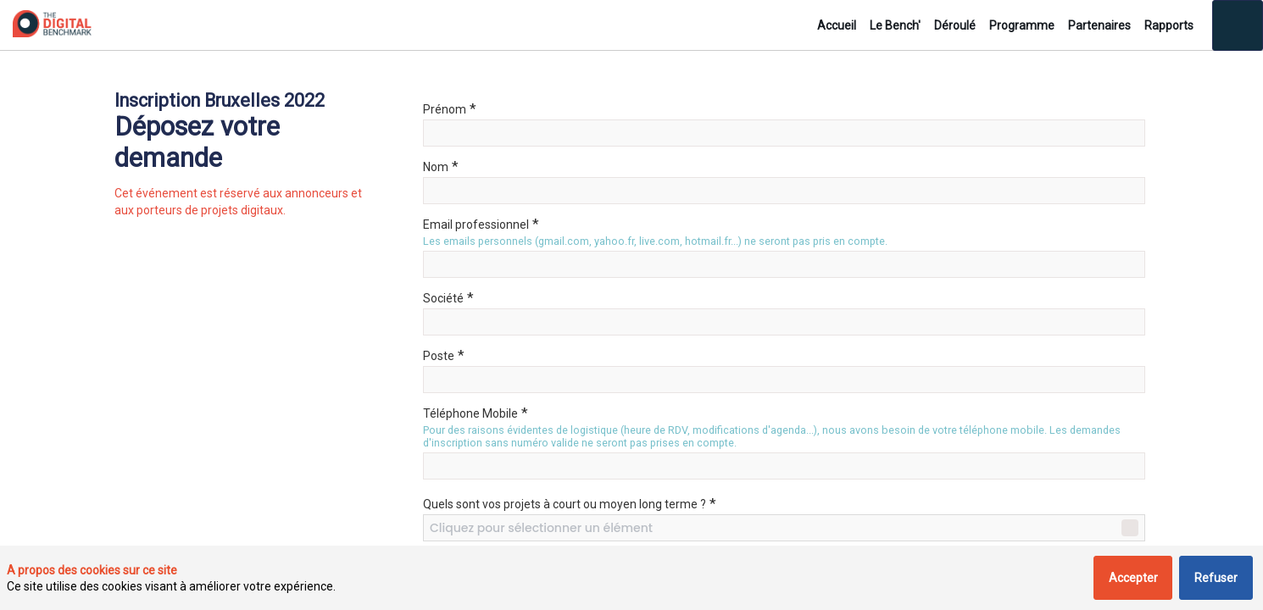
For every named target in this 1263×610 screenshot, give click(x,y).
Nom (441, 166)
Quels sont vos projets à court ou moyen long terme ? (569, 503)
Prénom (449, 108)
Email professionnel (481, 223)
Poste (444, 355)
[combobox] (784, 527)
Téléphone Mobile (475, 412)
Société (448, 297)
